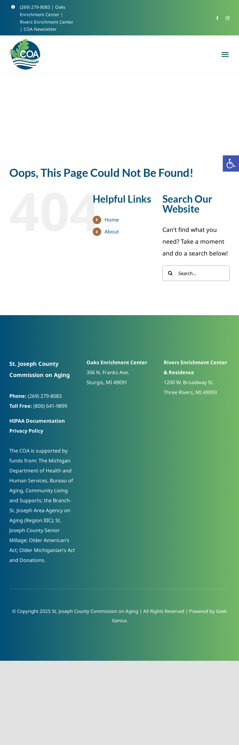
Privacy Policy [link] (26, 430)
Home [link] (112, 219)
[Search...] (196, 273)
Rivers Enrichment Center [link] (46, 22)
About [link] (112, 231)
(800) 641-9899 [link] (50, 405)
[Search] (170, 273)
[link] (231, 163)
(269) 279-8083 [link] (35, 7)
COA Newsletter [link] (40, 29)
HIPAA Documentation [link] (37, 420)
